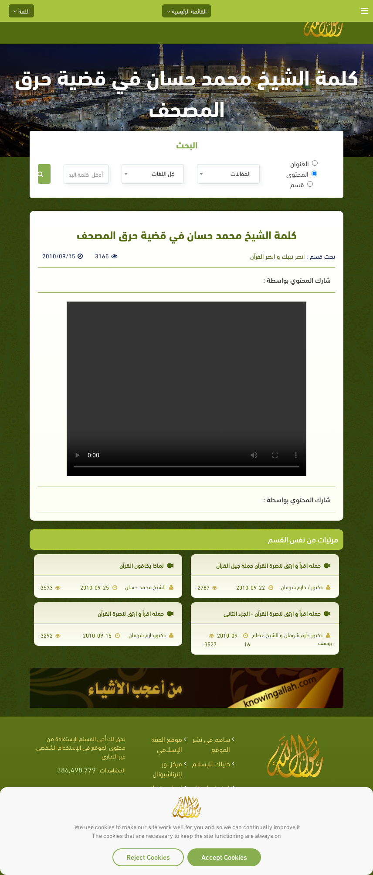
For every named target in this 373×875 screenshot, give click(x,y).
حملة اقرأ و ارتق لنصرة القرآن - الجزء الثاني (277, 613)
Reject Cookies (148, 856)
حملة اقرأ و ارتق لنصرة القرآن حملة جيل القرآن (273, 565)
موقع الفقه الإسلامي (166, 744)
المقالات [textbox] (241, 173)
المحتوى (301, 173)
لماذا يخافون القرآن (146, 565)
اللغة (21, 10)
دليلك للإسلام (211, 763)
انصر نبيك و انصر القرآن (277, 256)
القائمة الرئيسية (186, 10)
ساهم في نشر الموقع (211, 744)
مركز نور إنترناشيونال (167, 768)
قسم (301, 184)
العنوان (304, 163)
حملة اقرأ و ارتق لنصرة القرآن (135, 613)
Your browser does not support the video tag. (186, 389)
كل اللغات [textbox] (163, 173)
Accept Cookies (224, 856)
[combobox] (228, 174)
